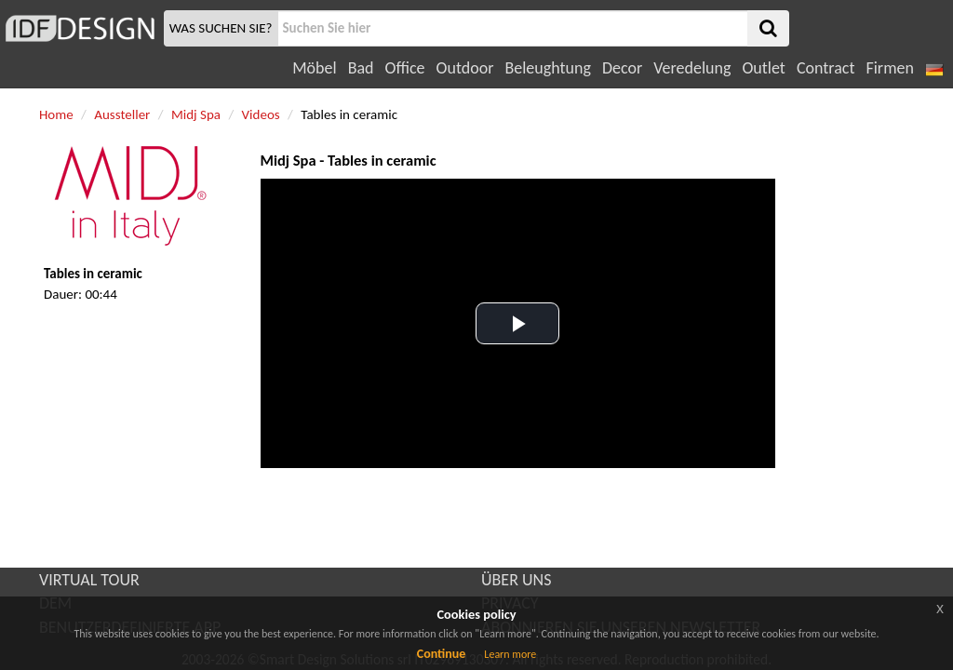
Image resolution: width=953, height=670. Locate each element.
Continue (441, 654)
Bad (361, 68)
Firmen (889, 68)
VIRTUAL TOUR (89, 580)
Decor (622, 68)
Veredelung (692, 68)
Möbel (314, 68)
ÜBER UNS (516, 580)
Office (405, 68)
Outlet (763, 68)
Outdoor (465, 68)
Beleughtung (547, 68)
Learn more (510, 654)
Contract (826, 68)
